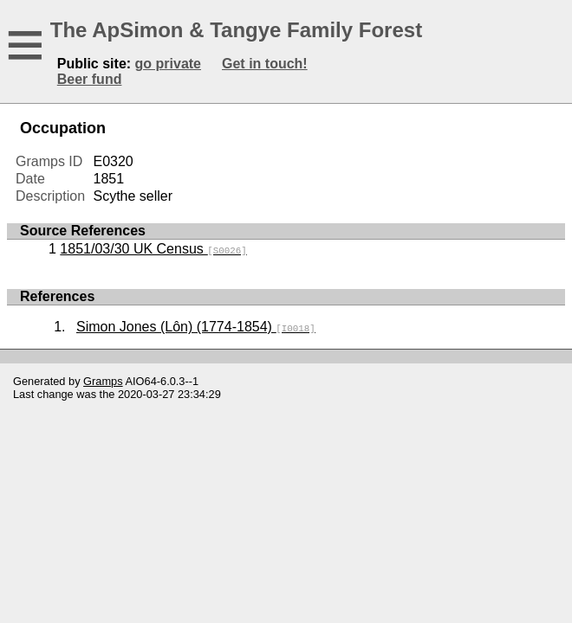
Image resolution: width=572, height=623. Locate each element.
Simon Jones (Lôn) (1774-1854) (195, 326)
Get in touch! (265, 63)
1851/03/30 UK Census (153, 248)
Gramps (103, 381)
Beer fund (89, 79)
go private (168, 63)
